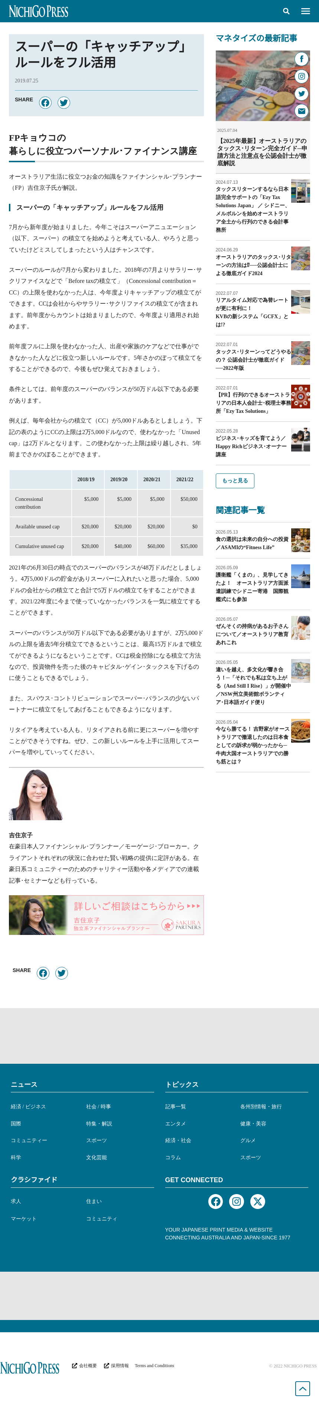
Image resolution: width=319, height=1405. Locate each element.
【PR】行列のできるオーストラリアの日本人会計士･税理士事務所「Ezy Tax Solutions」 (253, 403)
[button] (286, 11)
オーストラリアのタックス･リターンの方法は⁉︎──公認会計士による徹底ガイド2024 (253, 265)
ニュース (24, 1084)
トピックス (182, 1084)
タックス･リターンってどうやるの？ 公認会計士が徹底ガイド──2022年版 (253, 360)
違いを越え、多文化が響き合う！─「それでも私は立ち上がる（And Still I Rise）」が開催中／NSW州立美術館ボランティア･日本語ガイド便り (253, 685)
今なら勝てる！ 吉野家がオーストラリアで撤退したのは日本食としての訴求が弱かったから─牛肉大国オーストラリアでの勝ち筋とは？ (253, 745)
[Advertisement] (160, 1036)
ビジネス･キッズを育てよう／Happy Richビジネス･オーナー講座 (251, 446)
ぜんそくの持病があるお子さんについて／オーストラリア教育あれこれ (252, 634)
